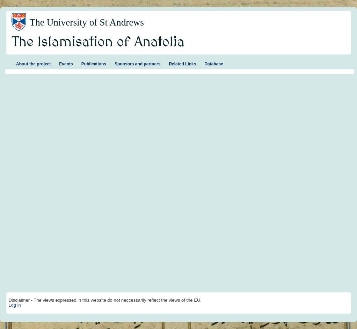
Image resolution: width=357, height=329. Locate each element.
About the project (33, 64)
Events (66, 64)
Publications (93, 64)
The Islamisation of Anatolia (98, 42)
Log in (14, 305)
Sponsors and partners (137, 64)
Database (213, 64)
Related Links (182, 64)
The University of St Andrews (86, 22)
